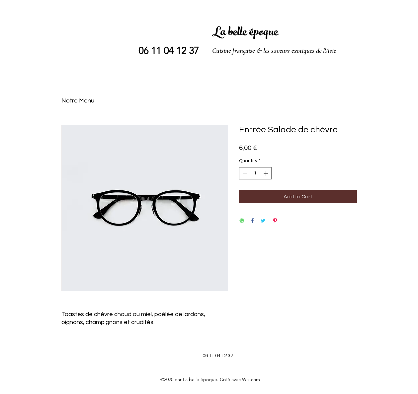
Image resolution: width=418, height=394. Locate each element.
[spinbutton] (255, 173)
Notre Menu (77, 101)
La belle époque (245, 33)
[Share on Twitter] (263, 221)
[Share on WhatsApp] (241, 221)
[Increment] (266, 173)
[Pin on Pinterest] (275, 221)
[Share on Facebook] (252, 221)
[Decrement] (244, 173)
